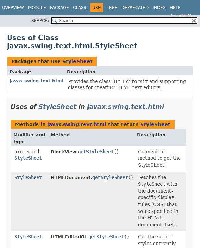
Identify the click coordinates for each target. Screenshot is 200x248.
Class (79, 7)
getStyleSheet (96, 151)
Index (159, 7)
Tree (112, 7)
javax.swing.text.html (36, 80)
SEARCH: (40, 20)
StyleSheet (77, 61)
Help (175, 7)
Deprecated (135, 7)
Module (37, 7)
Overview (13, 7)
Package (59, 7)
